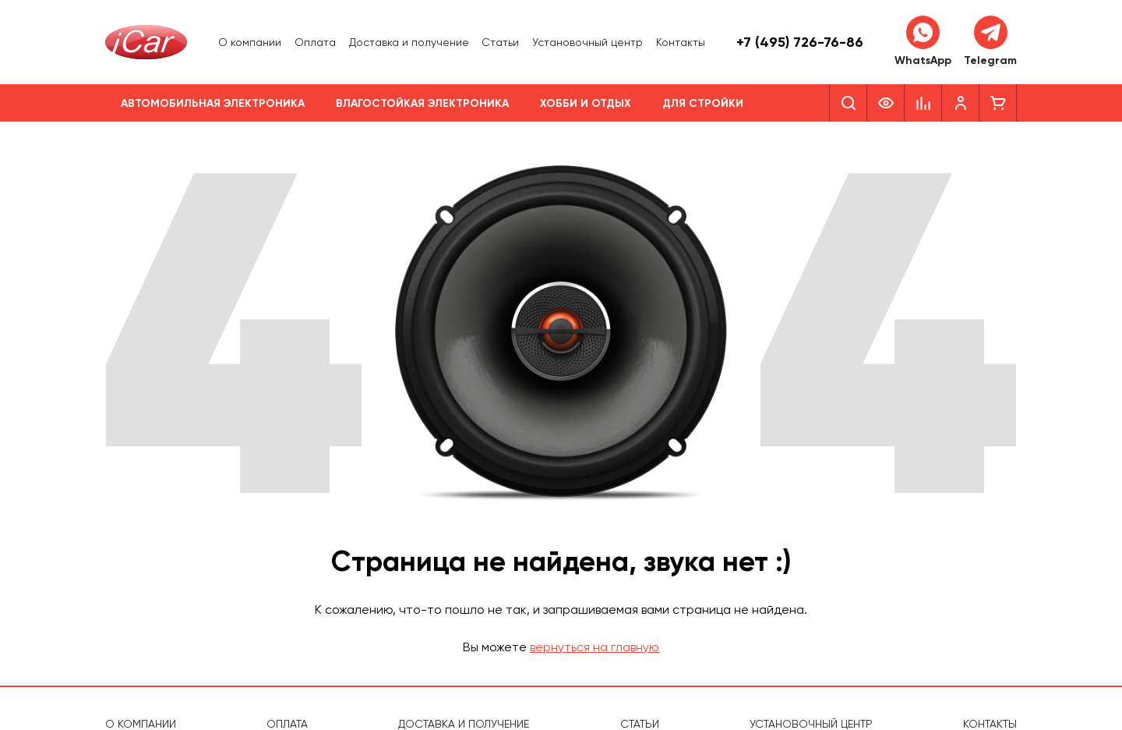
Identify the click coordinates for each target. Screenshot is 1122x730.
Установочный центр (587, 42)
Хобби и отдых (585, 103)
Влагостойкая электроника (422, 103)
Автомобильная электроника (213, 103)
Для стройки (702, 103)
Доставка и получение (409, 42)
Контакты (680, 42)
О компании (249, 42)
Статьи (500, 42)
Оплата (315, 42)
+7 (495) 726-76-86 (799, 42)
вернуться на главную (594, 647)
